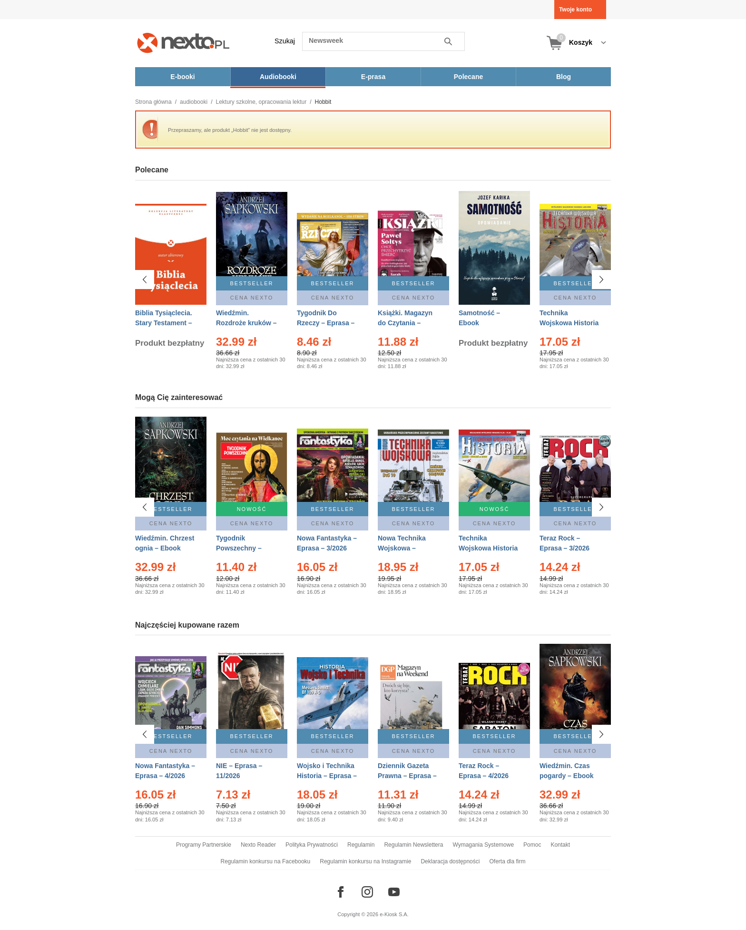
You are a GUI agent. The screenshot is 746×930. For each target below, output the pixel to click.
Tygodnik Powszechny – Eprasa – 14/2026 (243, 548)
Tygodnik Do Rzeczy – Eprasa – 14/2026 (325, 323)
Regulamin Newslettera (413, 844)
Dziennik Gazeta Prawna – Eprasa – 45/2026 (407, 776)
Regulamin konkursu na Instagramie (365, 861)
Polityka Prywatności (311, 844)
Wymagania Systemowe (483, 844)
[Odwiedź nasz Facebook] (340, 892)
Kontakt (560, 844)
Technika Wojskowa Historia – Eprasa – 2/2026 (488, 548)
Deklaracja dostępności (450, 861)
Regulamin (360, 844)
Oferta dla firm (507, 861)
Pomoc (532, 844)
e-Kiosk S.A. (394, 914)
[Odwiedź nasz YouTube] (394, 892)
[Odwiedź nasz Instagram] (367, 892)
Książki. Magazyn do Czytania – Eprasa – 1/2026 (405, 323)
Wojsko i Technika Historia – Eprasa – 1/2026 (327, 776)
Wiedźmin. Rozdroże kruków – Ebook (246, 323)
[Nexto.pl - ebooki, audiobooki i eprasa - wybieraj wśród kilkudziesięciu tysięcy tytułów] (183, 43)
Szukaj (285, 41)
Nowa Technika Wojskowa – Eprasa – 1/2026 (403, 548)
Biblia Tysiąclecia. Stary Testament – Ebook (163, 323)
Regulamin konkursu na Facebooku (266, 861)
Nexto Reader (258, 844)
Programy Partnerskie (203, 844)
